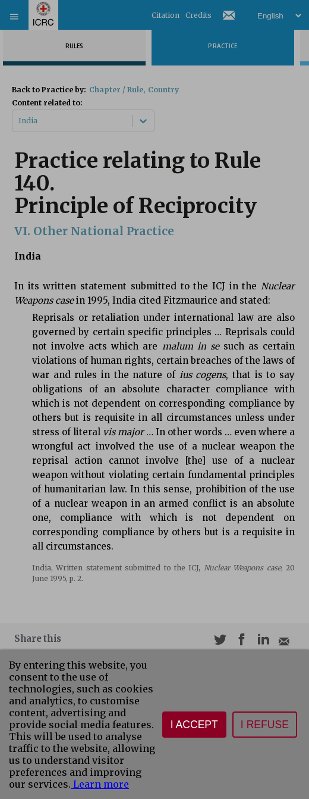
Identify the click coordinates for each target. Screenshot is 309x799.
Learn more (100, 784)
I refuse (265, 725)
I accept (194, 725)
